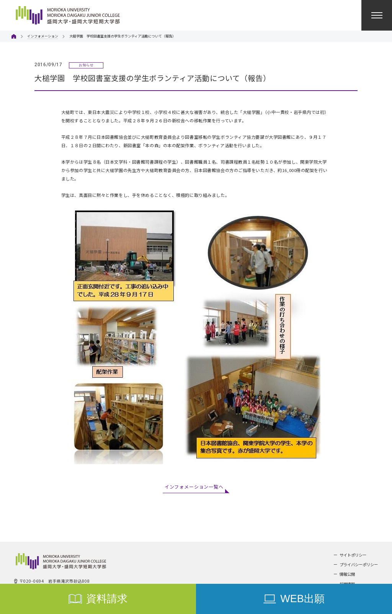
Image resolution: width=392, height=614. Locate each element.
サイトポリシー (353, 555)
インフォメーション (42, 36)
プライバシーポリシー (359, 564)
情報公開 (347, 574)
